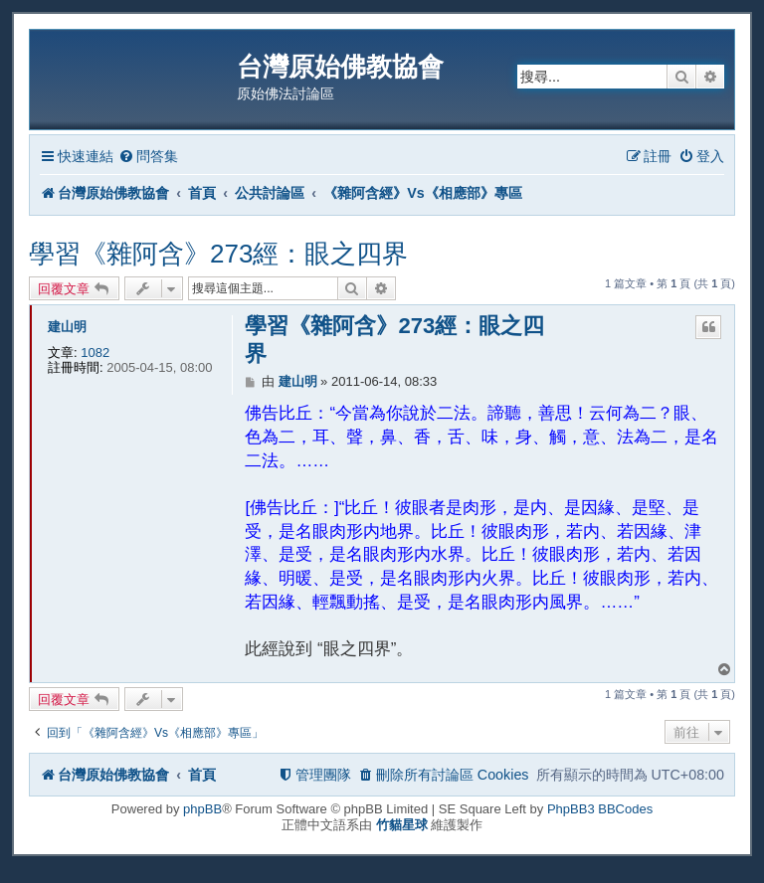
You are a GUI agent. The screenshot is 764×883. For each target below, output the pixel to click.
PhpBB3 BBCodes (600, 808)
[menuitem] (148, 156)
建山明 (67, 326)
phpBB (202, 808)
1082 (95, 352)
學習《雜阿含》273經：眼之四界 (218, 253)
